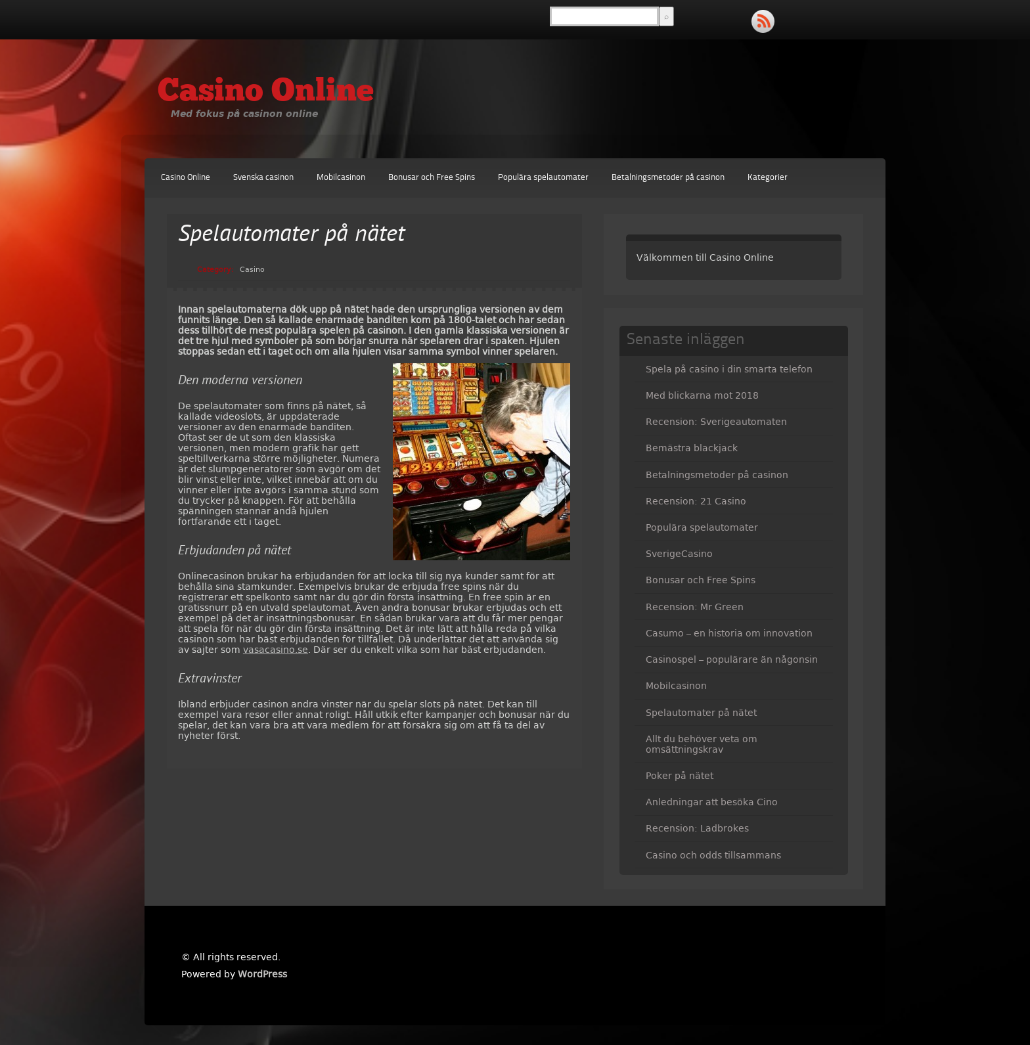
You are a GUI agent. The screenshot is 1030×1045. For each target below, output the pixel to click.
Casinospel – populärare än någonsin (732, 659)
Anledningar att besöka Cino (712, 802)
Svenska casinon (263, 177)
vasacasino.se (275, 649)
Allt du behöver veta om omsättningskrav (701, 744)
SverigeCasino (679, 553)
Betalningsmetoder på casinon (668, 177)
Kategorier (768, 177)
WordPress (262, 974)
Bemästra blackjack (692, 448)
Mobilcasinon (341, 177)
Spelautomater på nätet (701, 712)
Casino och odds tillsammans (713, 855)
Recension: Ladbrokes (697, 828)
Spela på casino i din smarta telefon (729, 369)
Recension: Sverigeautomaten (716, 421)
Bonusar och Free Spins (431, 177)
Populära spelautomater (543, 177)
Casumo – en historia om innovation (729, 633)
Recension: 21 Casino (696, 501)
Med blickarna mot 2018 (702, 395)
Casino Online (266, 92)
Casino (252, 269)
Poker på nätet (679, 775)
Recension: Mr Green (695, 607)
